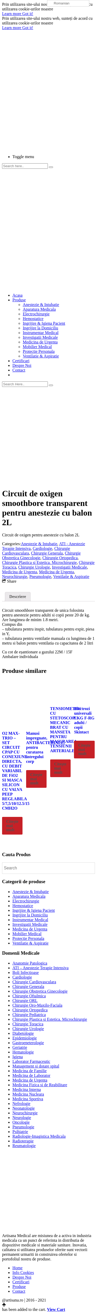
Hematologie (23, 1052)
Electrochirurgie (36, 314)
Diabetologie (23, 1033)
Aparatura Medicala (39, 309)
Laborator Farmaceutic (31, 1061)
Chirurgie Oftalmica (29, 996)
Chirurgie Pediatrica (29, 1014)
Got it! (27, 13)
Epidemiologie (24, 1038)
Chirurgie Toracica (27, 1024)
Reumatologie (24, 1145)
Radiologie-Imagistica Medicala (39, 1136)
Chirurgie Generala (47, 553)
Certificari (20, 361)
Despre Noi (21, 365)
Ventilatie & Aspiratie (41, 356)
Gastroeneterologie (28, 1042)
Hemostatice (33, 318)
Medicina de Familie (29, 1071)
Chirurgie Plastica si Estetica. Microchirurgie (39, 562)
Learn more (12, 13)
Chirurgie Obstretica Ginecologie (40, 991)
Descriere (17, 596)
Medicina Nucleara (28, 1094)
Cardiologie (42, 548)
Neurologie (21, 1117)
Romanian (59, 3)
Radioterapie (23, 1141)
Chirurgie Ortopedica (60, 558)
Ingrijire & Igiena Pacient (44, 323)
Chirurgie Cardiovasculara (34, 982)
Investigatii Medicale (40, 337)
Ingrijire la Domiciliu (40, 328)
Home (17, 1268)
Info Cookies (23, 1272)
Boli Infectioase (25, 972)
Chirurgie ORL (25, 1000)
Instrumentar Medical (40, 332)
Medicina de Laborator (31, 1075)
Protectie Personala (39, 351)
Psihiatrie (20, 1131)
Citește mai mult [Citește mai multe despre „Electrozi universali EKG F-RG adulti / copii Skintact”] (84, 749)
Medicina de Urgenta (40, 342)
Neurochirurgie (14, 576)
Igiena (17, 1057)
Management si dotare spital (35, 1066)
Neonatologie (23, 1108)
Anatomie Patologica (29, 963)
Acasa (17, 295)
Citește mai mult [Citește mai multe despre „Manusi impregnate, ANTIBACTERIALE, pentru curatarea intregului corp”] (36, 778)
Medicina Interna (26, 1089)
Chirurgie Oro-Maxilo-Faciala (37, 1005)
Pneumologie (40, 576)
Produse (19, 300)
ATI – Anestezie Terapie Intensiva (40, 968)
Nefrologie (21, 1103)
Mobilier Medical (37, 346)
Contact (18, 370)
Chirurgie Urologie (34, 567)
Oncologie (21, 1122)
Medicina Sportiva (27, 1099)
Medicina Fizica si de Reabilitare (39, 1085)
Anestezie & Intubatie (41, 304)
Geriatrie (19, 1047)
